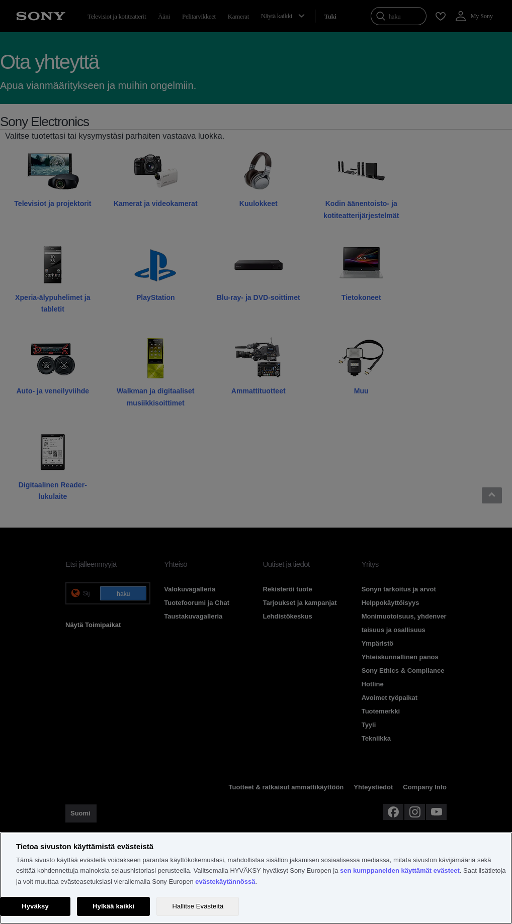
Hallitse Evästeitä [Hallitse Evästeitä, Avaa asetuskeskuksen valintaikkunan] (197, 906)
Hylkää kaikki (113, 906)
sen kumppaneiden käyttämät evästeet (400, 870)
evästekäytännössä (225, 881)
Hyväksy (35, 906)
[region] (256, 878)
